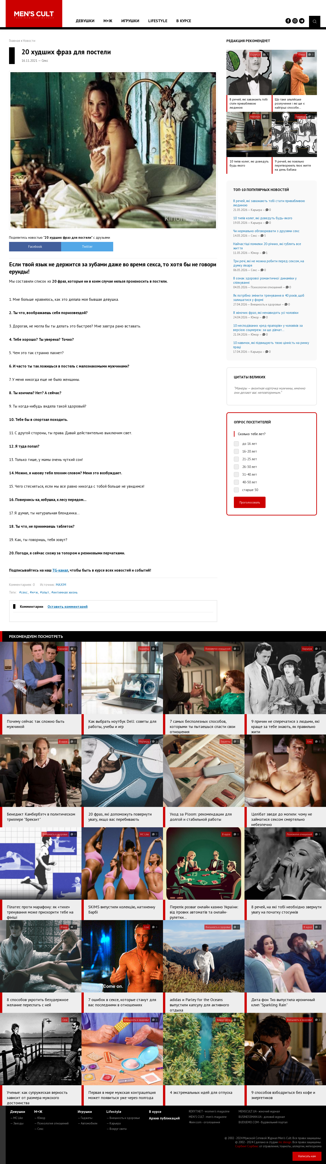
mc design (284, 1142)
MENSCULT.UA (259, 1111)
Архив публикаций (164, 1118)
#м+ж (34, 592)
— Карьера (113, 1123)
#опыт (44, 592)
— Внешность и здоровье (123, 1118)
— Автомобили (87, 1123)
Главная (14, 40)
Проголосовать (250, 502)
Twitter (87, 246)
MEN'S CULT (208, 1117)
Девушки (85, 20)
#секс (23, 592)
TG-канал (60, 570)
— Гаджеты (85, 1118)
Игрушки (130, 20)
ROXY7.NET (209, 1111)
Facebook (35, 246)
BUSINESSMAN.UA (262, 1117)
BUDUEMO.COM (263, 1122)
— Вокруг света (116, 1129)
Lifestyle (157, 20)
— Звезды (17, 1123)
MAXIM (61, 584)
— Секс (38, 1129)
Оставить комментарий (68, 606)
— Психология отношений (51, 1123)
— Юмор (39, 1118)
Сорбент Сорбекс (247, 1146)
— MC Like (16, 1118)
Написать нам (307, 1156)
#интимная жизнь (64, 592)
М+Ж (107, 20)
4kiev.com (204, 1122)
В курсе (183, 20)
